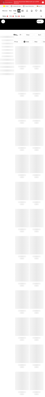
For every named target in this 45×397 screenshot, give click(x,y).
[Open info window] (43, 2)
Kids (15, 11)
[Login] (27, 11)
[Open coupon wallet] (22, 11)
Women (5, 11)
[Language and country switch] (39, 6)
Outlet (5, 6)
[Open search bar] (40, 16)
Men (10, 11)
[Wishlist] (36, 11)
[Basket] (41, 11)
